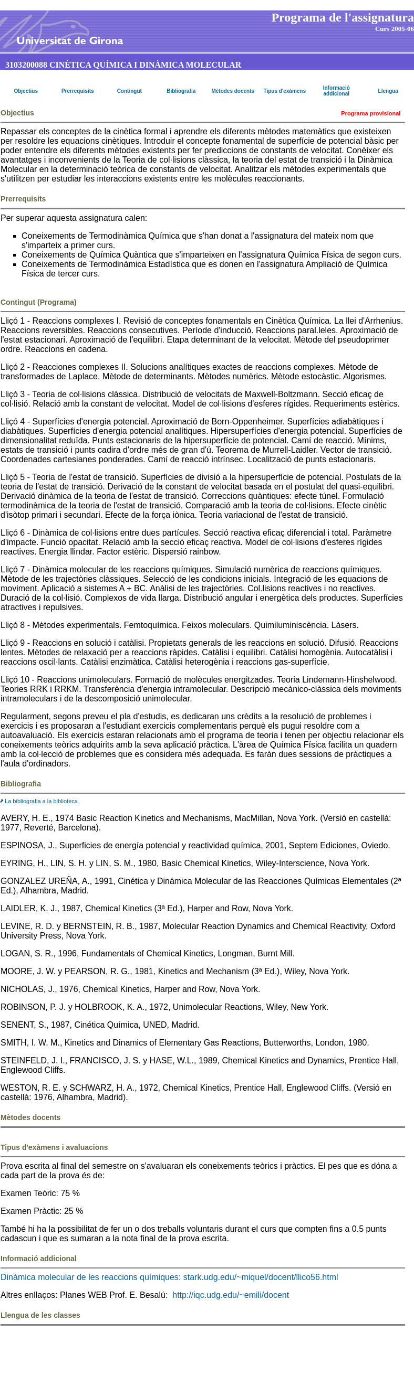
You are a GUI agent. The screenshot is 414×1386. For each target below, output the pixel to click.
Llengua (388, 91)
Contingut (129, 91)
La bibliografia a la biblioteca (39, 801)
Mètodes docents (232, 91)
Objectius (26, 91)
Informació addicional (336, 91)
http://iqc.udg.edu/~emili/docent (230, 1295)
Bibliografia (181, 91)
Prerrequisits (77, 91)
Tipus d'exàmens (284, 91)
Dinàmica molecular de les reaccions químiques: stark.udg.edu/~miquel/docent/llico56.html (169, 1277)
